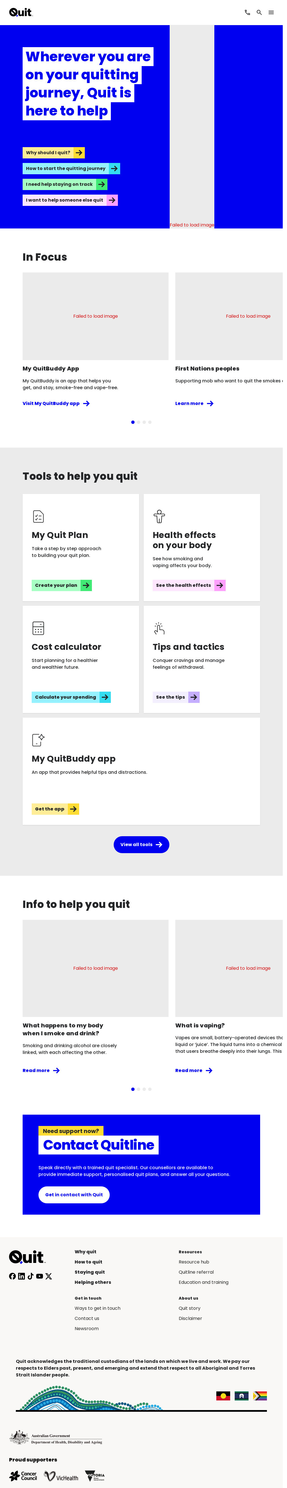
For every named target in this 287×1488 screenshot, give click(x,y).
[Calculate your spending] (81, 659)
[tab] (133, 422)
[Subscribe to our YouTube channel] (39, 1276)
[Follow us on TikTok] (30, 1276)
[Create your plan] (81, 547)
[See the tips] (202, 659)
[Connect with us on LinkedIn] (21, 1276)
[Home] (30, 1257)
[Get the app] (141, 771)
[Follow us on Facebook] (12, 1276)
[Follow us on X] (48, 1276)
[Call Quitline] (247, 12)
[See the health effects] (202, 547)
